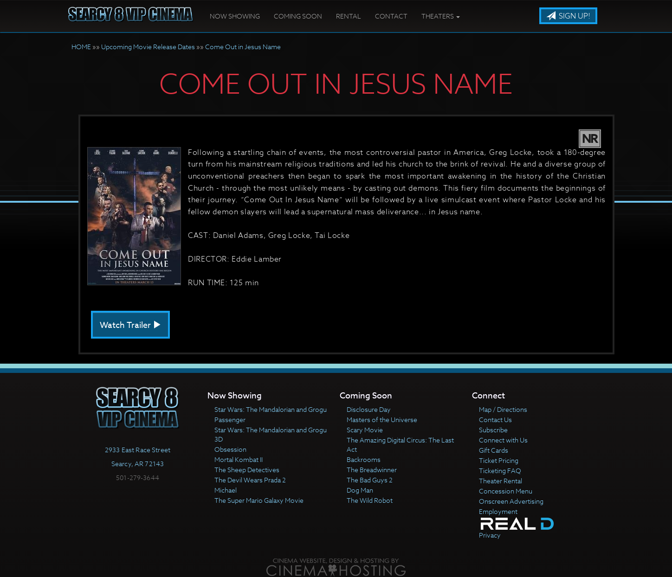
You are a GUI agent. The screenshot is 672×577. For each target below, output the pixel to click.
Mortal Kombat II (238, 459)
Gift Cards (493, 450)
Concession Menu (505, 491)
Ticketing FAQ (500, 470)
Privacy (490, 535)
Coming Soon (298, 16)
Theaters (440, 16)
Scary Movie (365, 429)
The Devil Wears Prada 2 (250, 479)
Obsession (230, 449)
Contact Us (495, 419)
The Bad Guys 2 (370, 479)
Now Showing (235, 16)
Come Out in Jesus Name (243, 46)
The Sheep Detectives (246, 469)
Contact (391, 16)
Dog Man (360, 490)
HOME (81, 46)
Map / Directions (503, 409)
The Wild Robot (370, 500)
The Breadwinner (372, 469)
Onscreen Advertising (511, 501)
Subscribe (493, 429)
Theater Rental (500, 480)
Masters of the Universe (382, 419)
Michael (225, 490)
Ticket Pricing (498, 460)
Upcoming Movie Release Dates (148, 46)
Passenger (230, 419)
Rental (348, 16)
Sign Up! (568, 16)
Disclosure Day (369, 409)
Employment (498, 511)
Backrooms (364, 459)
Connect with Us (503, 440)
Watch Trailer (130, 325)
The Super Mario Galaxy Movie (259, 500)
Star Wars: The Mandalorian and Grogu (270, 409)
